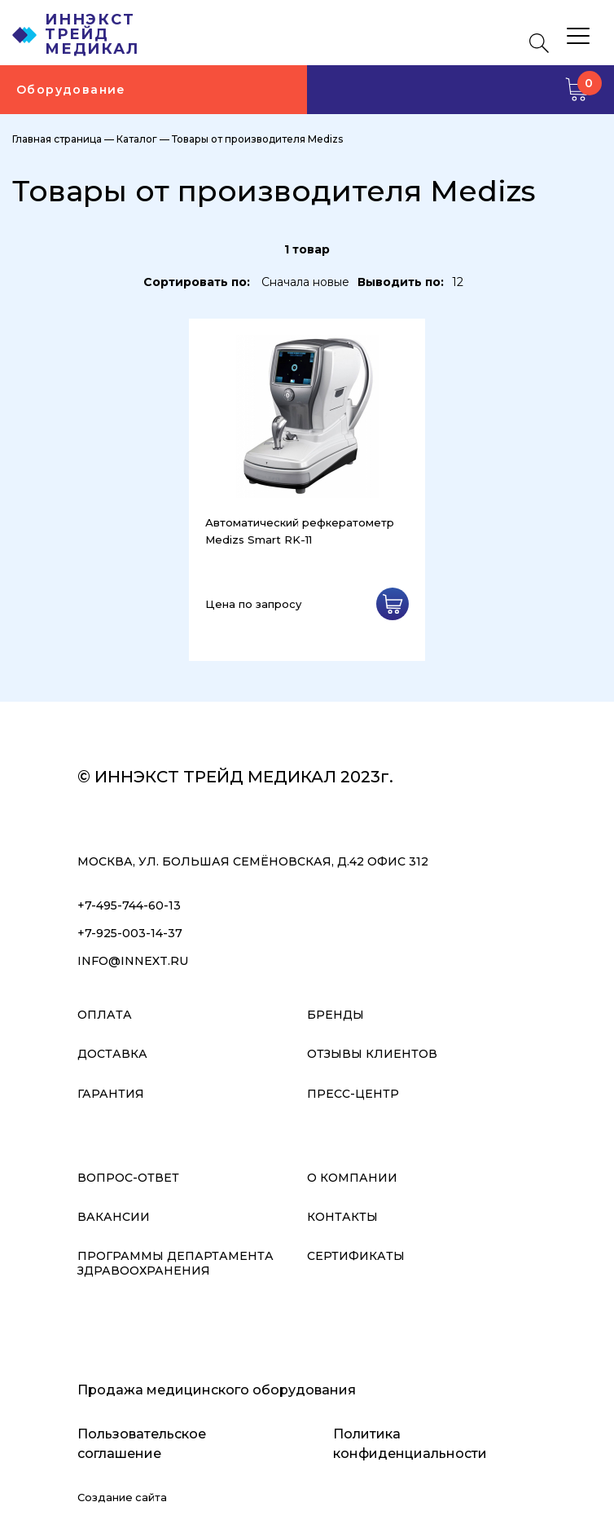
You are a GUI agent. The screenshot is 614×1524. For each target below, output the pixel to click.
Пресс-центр (353, 1093)
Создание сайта (122, 1497)
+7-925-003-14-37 (129, 933)
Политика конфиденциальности (410, 1443)
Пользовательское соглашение (141, 1443)
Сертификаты (356, 1256)
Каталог (136, 139)
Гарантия (110, 1093)
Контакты (342, 1216)
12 (457, 282)
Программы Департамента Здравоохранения (175, 1263)
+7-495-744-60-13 (129, 905)
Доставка (112, 1053)
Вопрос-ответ (128, 1177)
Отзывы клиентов (372, 1053)
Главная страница (57, 139)
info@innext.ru (132, 961)
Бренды (335, 1014)
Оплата (104, 1014)
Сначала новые (305, 282)
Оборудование (71, 89)
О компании (352, 1177)
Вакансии (113, 1216)
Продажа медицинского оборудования (216, 1390)
